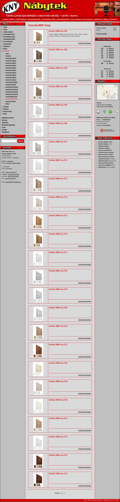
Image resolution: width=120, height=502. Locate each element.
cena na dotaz (84, 43)
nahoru (89, 500)
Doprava (4, 120)
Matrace (6, 109)
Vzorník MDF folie (11, 96)
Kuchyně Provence (12, 87)
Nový (5, 113)
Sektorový (6, 46)
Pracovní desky (11, 101)
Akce (7, 53)
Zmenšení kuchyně (12, 94)
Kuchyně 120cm (11, 58)
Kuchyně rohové (11, 80)
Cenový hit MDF (11, 84)
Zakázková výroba (8, 117)
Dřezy (7, 103)
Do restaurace (8, 41)
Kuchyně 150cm (11, 63)
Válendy (6, 106)
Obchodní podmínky (8, 125)
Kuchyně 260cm (11, 75)
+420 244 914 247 (10, 178)
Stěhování (5, 122)
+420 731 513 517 (11, 172)
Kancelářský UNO (9, 36)
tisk (85, 500)
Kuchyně (6, 51)
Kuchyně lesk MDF (12, 91)
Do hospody (7, 43)
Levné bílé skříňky (12, 82)
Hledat (20, 141)
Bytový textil (7, 111)
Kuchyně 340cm (11, 77)
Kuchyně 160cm (11, 65)
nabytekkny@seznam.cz (13, 182)
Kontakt (4, 129)
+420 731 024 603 (13, 176)
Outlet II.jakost (8, 32)
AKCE (5, 29)
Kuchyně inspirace (12, 89)
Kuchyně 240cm (11, 72)
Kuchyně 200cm (11, 70)
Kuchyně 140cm (11, 60)
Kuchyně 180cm (11, 68)
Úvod (5, 27)
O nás (4, 127)
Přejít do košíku (101, 33)
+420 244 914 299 (13, 174)
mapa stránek (96, 500)
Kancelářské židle (9, 39)
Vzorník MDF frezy (12, 99)
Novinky (8, 56)
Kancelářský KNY (9, 34)
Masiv (5, 48)
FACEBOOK (5, 132)
